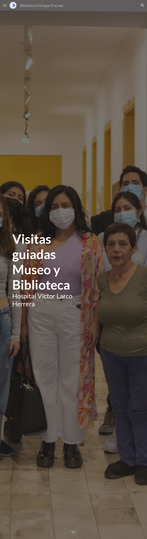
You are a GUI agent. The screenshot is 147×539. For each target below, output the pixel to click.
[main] (46, 269)
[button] (4, 5)
